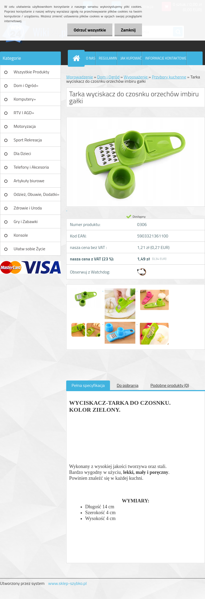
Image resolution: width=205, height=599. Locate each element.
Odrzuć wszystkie (89, 30)
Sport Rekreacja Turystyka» (28, 142)
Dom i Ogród (108, 77)
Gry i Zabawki (26, 221)
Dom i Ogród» (26, 85)
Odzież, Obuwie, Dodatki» (36, 194)
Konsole (21, 235)
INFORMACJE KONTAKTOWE (165, 58)
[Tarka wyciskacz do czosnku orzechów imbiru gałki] (86, 289)
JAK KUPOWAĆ (131, 58)
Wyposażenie (136, 77)
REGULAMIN (108, 58)
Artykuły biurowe (29, 180)
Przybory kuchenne (169, 77)
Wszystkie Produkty (31, 72)
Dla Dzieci (22, 153)
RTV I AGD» (24, 112)
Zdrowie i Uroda (28, 208)
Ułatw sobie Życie (29, 248)
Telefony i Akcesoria (31, 167)
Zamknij (128, 30)
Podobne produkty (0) (169, 385)
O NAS (90, 58)
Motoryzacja (25, 126)
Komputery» (25, 99)
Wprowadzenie (79, 77)
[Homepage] (77, 58)
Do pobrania (127, 385)
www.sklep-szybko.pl (67, 583)
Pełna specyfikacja (88, 385)
